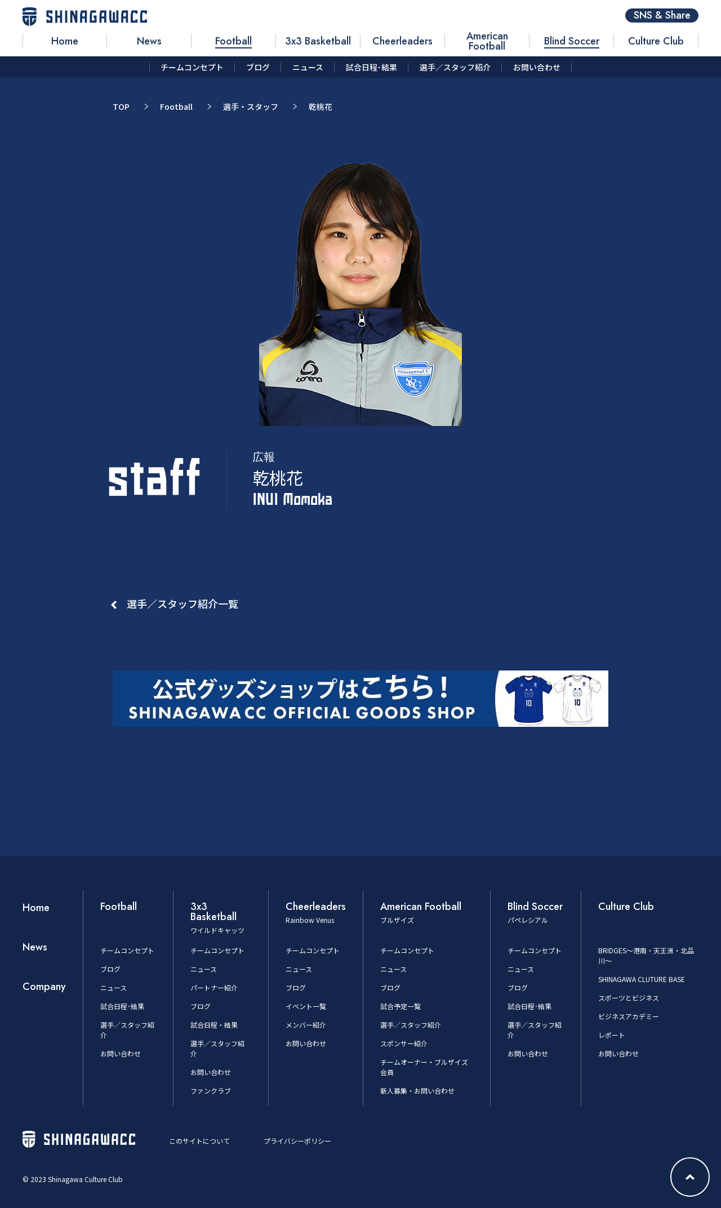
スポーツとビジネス (628, 997)
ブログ (110, 969)
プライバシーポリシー (297, 1140)
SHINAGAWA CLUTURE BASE (641, 979)
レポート (611, 1035)
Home (36, 907)
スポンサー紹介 (404, 1043)
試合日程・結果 (214, 1024)
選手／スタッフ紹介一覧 (182, 603)
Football (176, 106)
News (35, 947)
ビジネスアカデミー (628, 1016)
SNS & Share (662, 15)
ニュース (113, 987)
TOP (121, 106)
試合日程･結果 (122, 1006)
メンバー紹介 (306, 1024)
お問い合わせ (120, 1053)
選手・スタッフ (250, 106)
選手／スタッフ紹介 (410, 1024)
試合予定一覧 (400, 1006)
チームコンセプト (127, 950)
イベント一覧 (306, 1006)
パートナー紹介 (214, 987)
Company (44, 986)
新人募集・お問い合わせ (417, 1090)
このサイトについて (199, 1140)
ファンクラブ (210, 1090)
